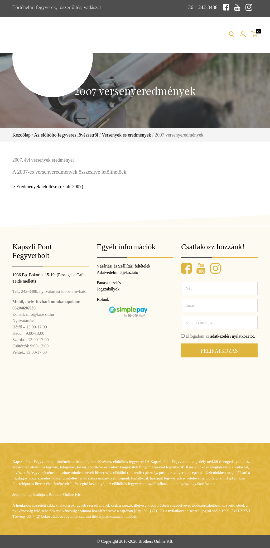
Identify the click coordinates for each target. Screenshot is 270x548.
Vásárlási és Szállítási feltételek (123, 266)
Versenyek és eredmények (126, 135)
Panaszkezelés (109, 282)
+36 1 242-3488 (201, 7)
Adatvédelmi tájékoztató (117, 272)
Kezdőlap (21, 135)
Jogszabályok (108, 289)
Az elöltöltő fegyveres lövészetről (66, 135)
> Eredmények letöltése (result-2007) (47, 186)
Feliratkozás (219, 350)
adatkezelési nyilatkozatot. (232, 336)
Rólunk (103, 299)
